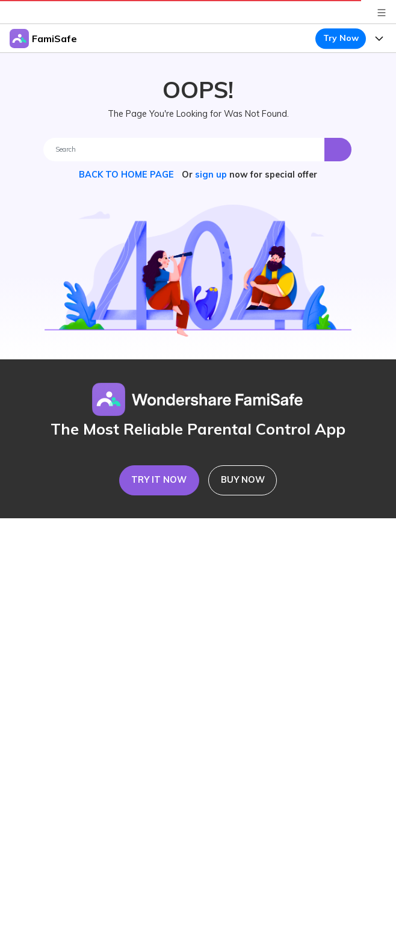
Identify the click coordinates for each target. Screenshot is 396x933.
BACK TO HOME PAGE (127, 174)
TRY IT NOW (159, 479)
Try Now (341, 38)
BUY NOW (243, 479)
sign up (211, 174)
